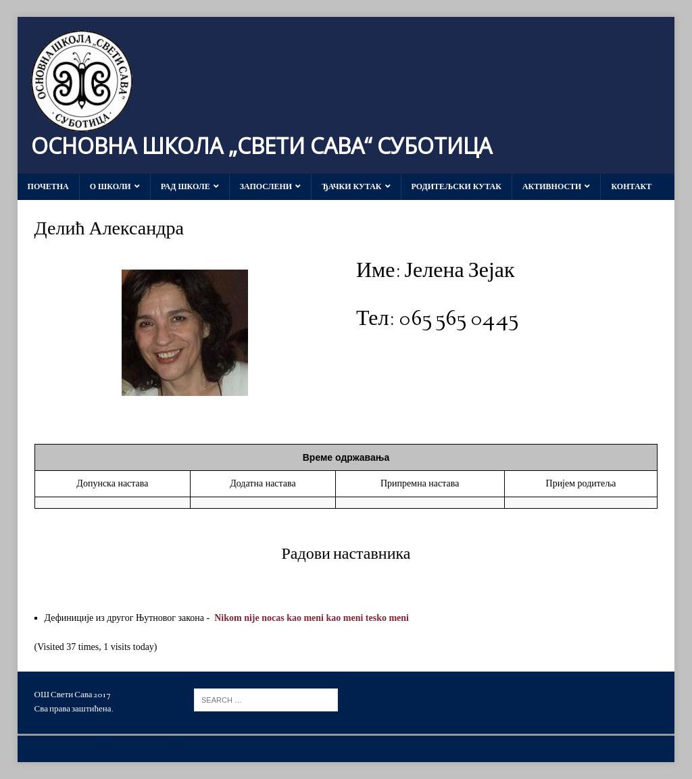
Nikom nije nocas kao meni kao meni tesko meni (311, 618)
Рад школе (185, 186)
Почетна (48, 186)
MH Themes (188, 749)
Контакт (631, 186)
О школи (110, 186)
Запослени (266, 186)
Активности (552, 186)
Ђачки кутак (351, 186)
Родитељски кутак (456, 186)
